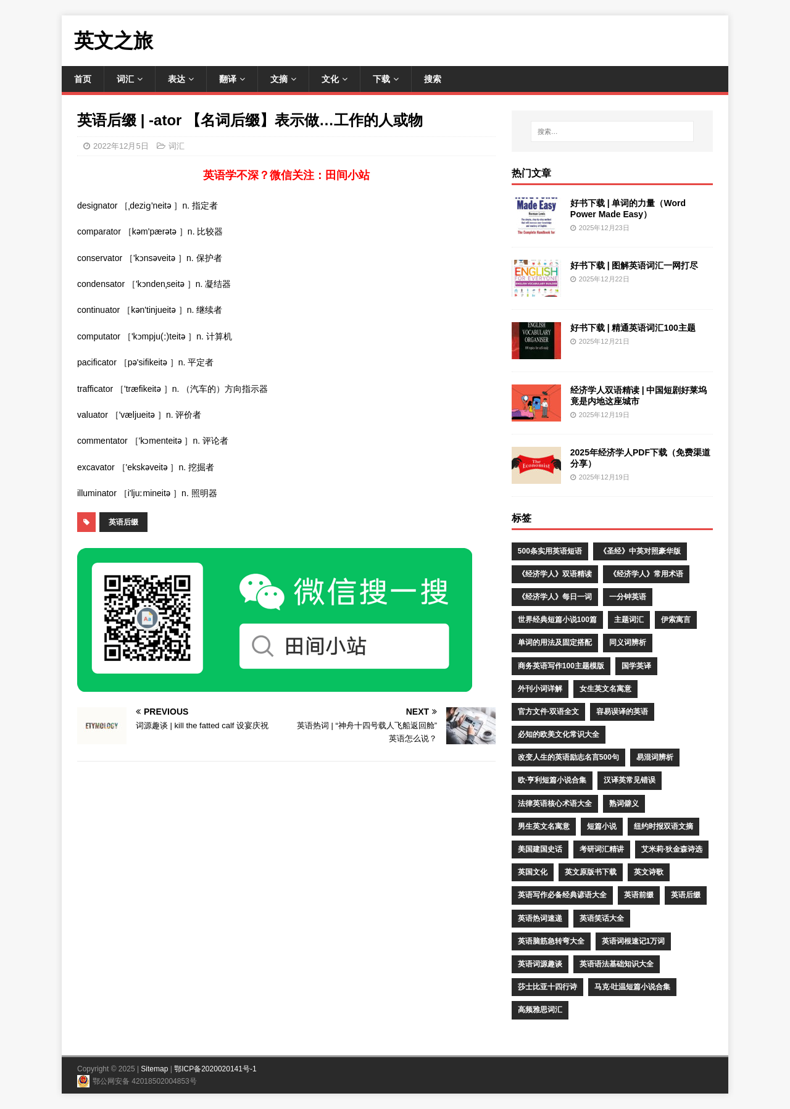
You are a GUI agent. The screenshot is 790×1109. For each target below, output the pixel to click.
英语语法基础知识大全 (617, 964)
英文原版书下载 (591, 872)
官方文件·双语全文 (548, 711)
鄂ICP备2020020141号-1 (215, 1069)
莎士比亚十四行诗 (547, 986)
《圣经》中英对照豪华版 (640, 551)
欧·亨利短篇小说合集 (552, 780)
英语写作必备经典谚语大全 (562, 895)
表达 (176, 79)
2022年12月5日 (121, 146)
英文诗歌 (648, 872)
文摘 (279, 79)
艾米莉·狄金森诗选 (671, 849)
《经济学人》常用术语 (646, 574)
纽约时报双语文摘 (663, 826)
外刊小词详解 (540, 688)
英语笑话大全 (602, 918)
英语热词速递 (540, 918)
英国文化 (532, 872)
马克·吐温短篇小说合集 (632, 986)
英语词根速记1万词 (633, 941)
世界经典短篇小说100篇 (557, 619)
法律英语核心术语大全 (555, 803)
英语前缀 (639, 895)
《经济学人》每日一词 (555, 596)
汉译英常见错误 (629, 780)
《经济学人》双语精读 (555, 574)
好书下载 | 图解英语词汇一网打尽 (634, 265)
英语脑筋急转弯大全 (551, 941)
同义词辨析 (627, 642)
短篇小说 (602, 826)
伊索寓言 (676, 619)
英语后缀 (123, 522)
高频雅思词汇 (540, 1009)
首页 (82, 79)
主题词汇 (629, 619)
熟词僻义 (624, 803)
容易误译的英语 (622, 711)
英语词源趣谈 (540, 964)
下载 (381, 79)
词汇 (125, 79)
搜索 (432, 79)
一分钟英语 (627, 596)
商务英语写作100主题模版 (561, 666)
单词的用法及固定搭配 (555, 642)
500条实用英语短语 (550, 551)
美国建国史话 (540, 849)
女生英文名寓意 (605, 688)
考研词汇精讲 (602, 849)
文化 (330, 79)
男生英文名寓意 (544, 826)
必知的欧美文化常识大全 (558, 734)
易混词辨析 (654, 757)
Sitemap (154, 1069)
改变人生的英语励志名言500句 (568, 757)
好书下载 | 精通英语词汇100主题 (633, 328)
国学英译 (636, 666)
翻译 (227, 79)
